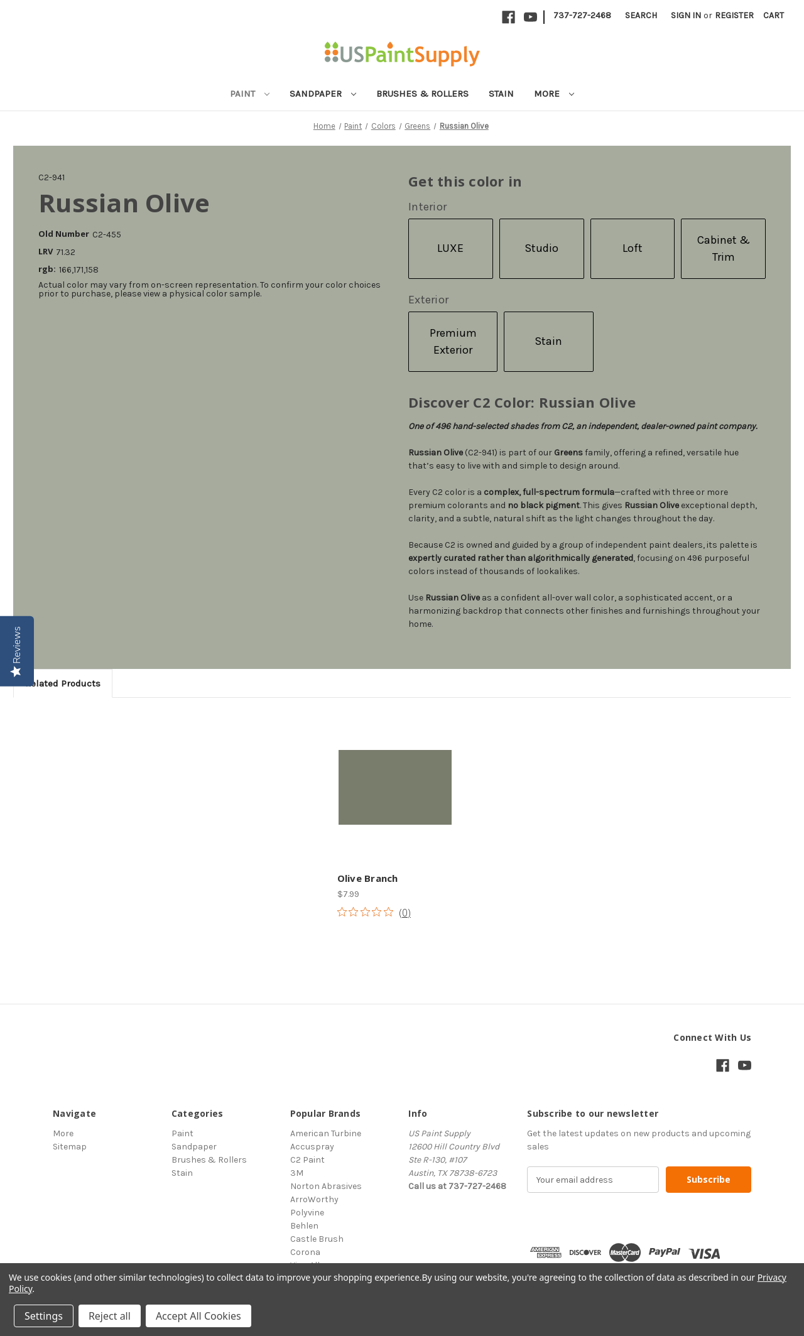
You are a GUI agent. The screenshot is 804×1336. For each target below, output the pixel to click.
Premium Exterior (453, 341)
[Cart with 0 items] (773, 15)
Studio (541, 248)
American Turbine (325, 1133)
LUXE (450, 248)
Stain (501, 93)
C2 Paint (307, 1159)
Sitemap (70, 1146)
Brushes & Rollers (422, 93)
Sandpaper (323, 93)
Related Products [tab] (62, 683)
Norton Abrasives (326, 1186)
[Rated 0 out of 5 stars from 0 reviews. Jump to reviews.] (374, 912)
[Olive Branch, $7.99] (395, 787)
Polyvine (307, 1212)
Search (641, 15)
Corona (305, 1252)
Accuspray (312, 1146)
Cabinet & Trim (723, 248)
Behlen (304, 1225)
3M (296, 1173)
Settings (43, 1316)
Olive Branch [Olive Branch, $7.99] (367, 878)
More (554, 93)
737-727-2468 (582, 15)
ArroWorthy (314, 1199)
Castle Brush (317, 1239)
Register (734, 15)
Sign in (686, 15)
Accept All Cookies (198, 1316)
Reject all (110, 1316)
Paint (249, 93)
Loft (632, 248)
